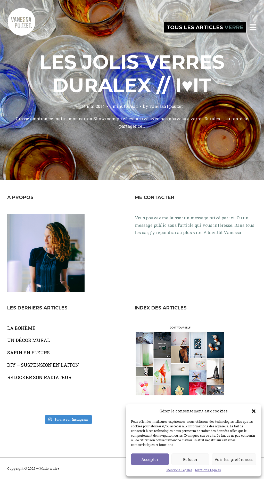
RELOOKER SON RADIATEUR (39, 377)
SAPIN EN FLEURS (28, 352)
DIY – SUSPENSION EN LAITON (43, 365)
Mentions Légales (179, 470)
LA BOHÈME (21, 328)
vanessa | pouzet (166, 106)
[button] (253, 411)
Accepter (149, 459)
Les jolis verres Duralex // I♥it (132, 73)
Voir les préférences (233, 459)
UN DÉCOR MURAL (28, 340)
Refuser (190, 459)
